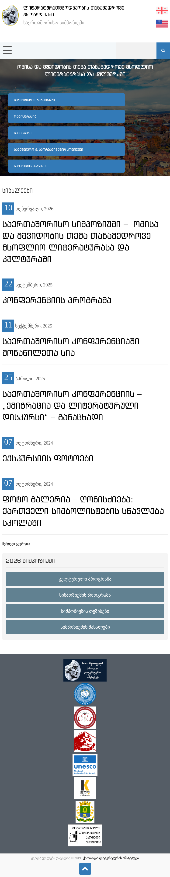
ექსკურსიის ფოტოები (48, 458)
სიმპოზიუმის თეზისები (85, 611)
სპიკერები (22, 133)
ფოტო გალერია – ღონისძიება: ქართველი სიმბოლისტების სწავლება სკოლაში (83, 511)
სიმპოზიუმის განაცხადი (34, 100)
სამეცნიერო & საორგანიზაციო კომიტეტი (48, 149)
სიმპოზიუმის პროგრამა (85, 595)
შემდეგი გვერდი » (16, 544)
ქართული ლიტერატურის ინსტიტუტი (111, 858)
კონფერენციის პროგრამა (56, 300)
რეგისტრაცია (25, 116)
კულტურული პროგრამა (85, 578)
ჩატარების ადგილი (30, 166)
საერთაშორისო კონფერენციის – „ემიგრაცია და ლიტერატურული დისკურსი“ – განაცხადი (72, 405)
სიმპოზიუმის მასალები (85, 627)
